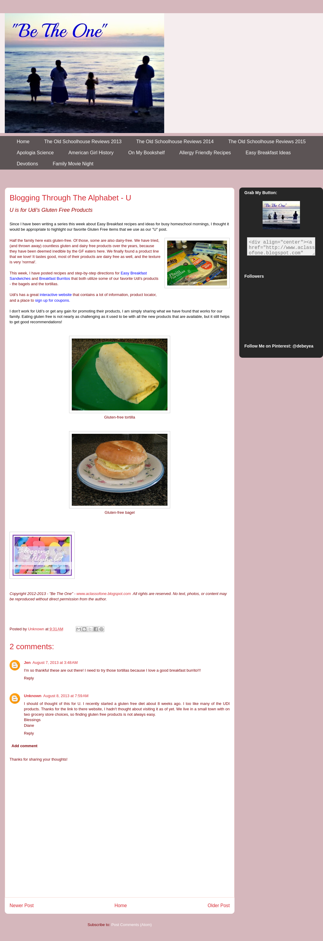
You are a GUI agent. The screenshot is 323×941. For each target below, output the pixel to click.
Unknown (33, 696)
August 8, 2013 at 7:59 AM (66, 696)
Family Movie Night (73, 163)
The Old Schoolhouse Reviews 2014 (175, 141)
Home (23, 141)
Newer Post (22, 905)
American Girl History (91, 152)
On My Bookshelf (146, 152)
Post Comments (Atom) (131, 924)
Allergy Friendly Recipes (205, 152)
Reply (29, 678)
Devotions (27, 163)
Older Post (219, 905)
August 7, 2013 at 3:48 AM (54, 662)
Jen (27, 662)
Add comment (25, 746)
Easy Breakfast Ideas (268, 152)
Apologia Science (35, 152)
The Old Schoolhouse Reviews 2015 (267, 141)
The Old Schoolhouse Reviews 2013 (83, 141)
